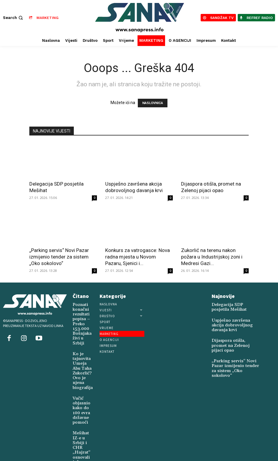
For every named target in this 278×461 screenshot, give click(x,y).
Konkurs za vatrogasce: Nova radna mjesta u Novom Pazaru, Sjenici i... (137, 256)
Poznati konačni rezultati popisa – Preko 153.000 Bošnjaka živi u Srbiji (80, 320)
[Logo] (139, 17)
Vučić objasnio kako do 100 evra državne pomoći (80, 393)
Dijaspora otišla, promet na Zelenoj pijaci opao (234, 338)
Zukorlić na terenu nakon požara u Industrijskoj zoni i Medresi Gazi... (211, 256)
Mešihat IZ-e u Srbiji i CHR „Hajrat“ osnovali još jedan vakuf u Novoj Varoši (80, 431)
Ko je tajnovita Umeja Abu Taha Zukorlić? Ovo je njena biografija (80, 359)
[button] (13, 17)
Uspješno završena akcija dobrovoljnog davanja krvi (233, 322)
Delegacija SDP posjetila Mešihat (232, 306)
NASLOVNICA (152, 103)
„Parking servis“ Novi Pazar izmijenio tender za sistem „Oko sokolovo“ (59, 256)
